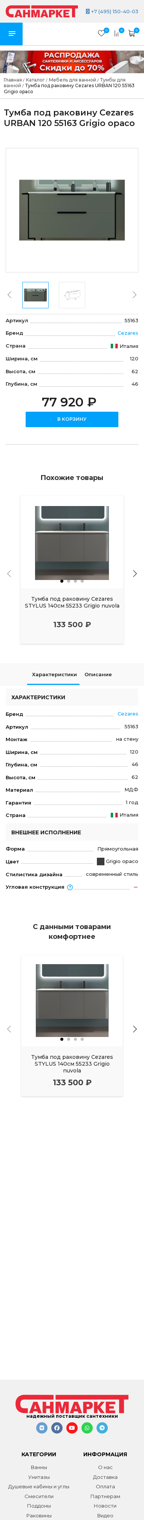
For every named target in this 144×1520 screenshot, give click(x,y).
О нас (105, 1467)
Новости (105, 1506)
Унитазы (39, 1477)
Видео (105, 1515)
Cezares (128, 333)
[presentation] (9, 294)
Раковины (39, 1515)
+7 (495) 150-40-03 (112, 11)
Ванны (39, 1467)
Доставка (105, 1477)
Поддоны (39, 1506)
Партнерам (105, 1496)
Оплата (105, 1486)
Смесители (39, 1496)
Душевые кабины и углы (38, 1486)
